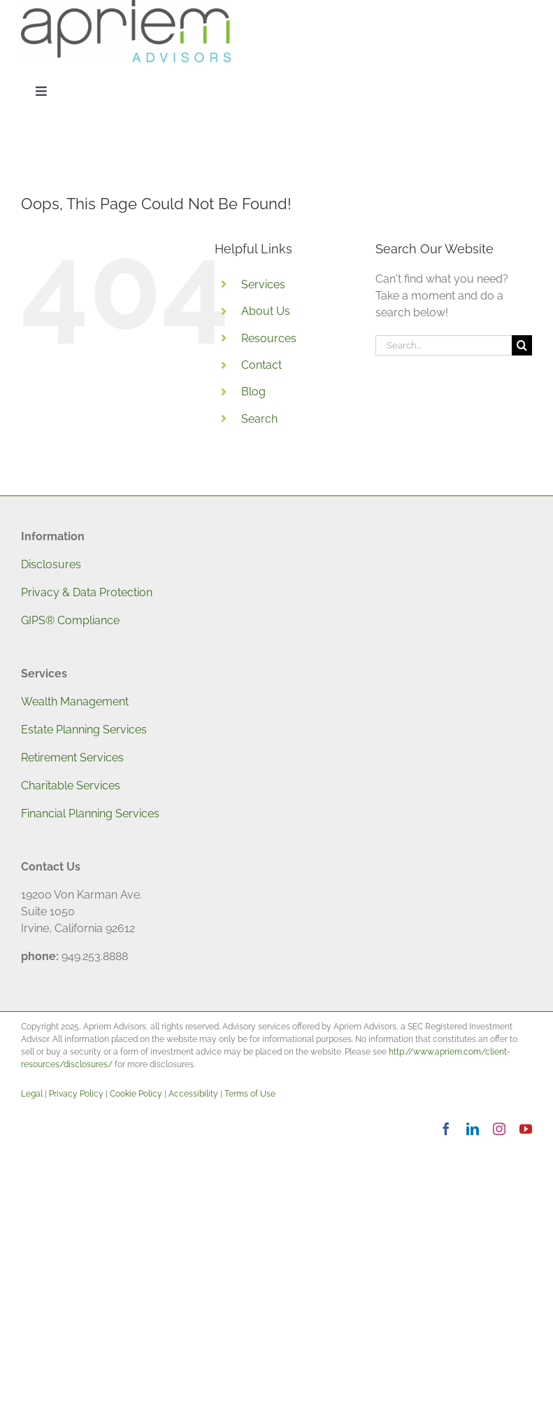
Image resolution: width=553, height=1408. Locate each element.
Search (259, 418)
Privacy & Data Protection (86, 592)
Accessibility (193, 1094)
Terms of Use (249, 1094)
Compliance (87, 620)
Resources (268, 338)
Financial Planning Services (90, 813)
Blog (253, 391)
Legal (32, 1094)
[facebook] (446, 1128)
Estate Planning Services (84, 729)
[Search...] (443, 345)
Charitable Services (70, 785)
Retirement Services (72, 757)
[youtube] (525, 1128)
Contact (261, 365)
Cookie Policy (136, 1094)
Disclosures (51, 564)
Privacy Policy (76, 1094)
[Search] (522, 345)
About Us (265, 311)
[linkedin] (472, 1128)
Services (263, 284)
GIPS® (38, 620)
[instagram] (499, 1128)
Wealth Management (75, 701)
